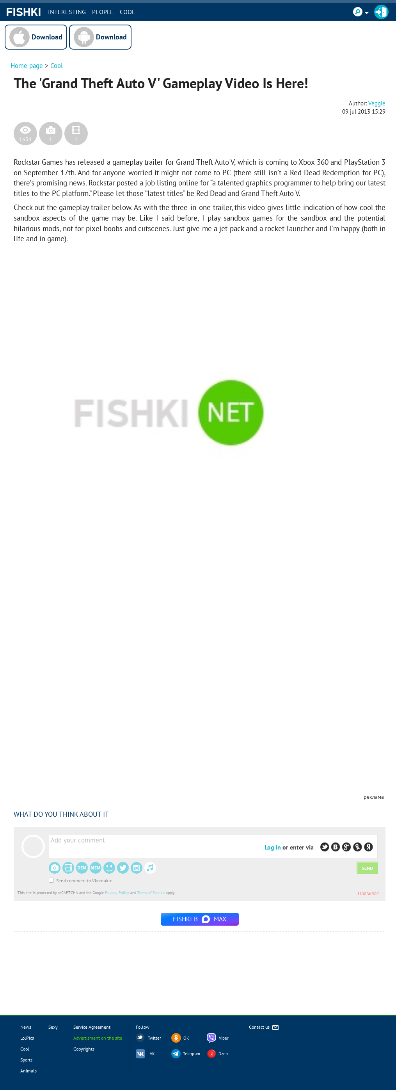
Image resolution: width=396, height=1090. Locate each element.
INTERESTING (67, 12)
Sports (26, 1060)
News (25, 1027)
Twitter (154, 1038)
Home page (27, 65)
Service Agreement (91, 1027)
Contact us (264, 1027)
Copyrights (83, 1049)
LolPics (27, 1038)
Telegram (191, 1053)
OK (186, 1038)
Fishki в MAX (200, 919)
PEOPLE (103, 12)
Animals (28, 1071)
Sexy (53, 1027)
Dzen (223, 1053)
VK (152, 1053)
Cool (127, 12)
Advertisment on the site (97, 1038)
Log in (273, 847)
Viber (224, 1038)
